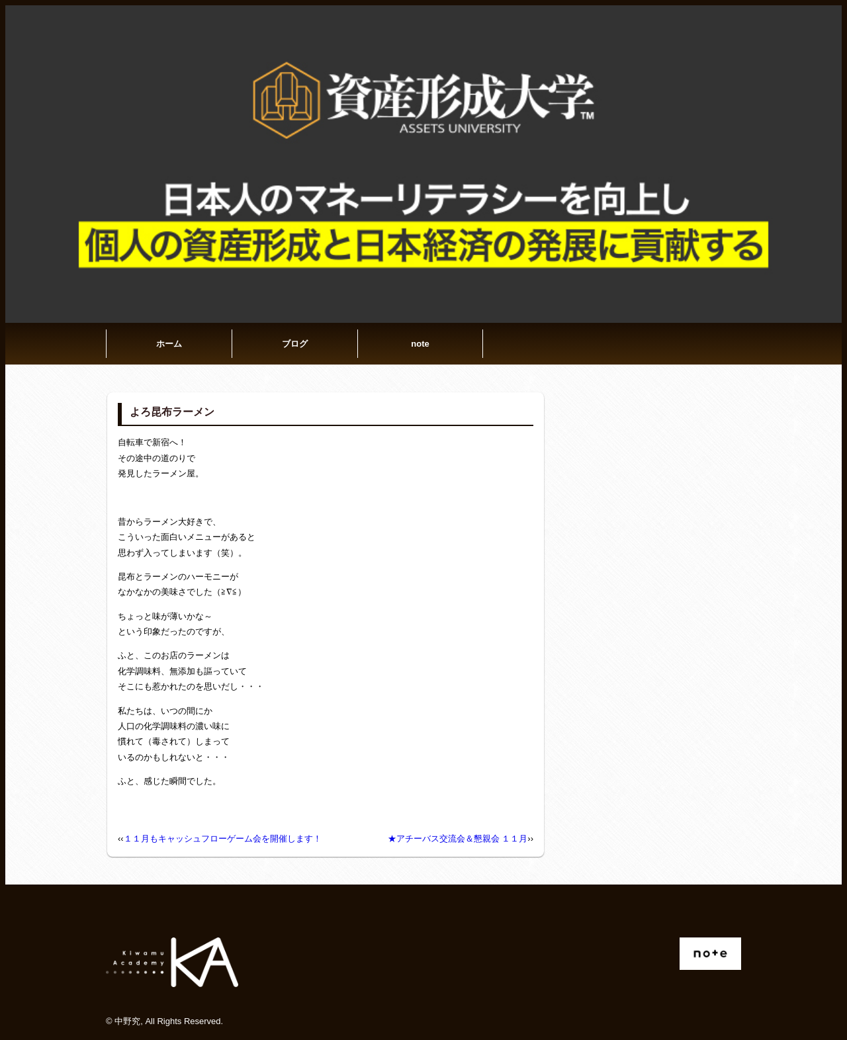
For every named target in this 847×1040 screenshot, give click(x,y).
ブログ (295, 344)
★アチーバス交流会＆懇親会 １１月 (458, 839)
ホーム (169, 344)
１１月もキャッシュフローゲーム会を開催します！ (223, 839)
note (420, 344)
